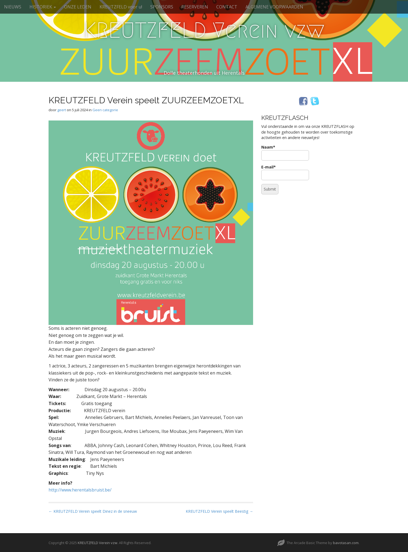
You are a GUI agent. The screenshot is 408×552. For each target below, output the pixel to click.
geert (61, 109)
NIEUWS (12, 7)
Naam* (285, 152)
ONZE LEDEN (77, 7)
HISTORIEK (42, 7)
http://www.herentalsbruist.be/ (80, 490)
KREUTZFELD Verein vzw (204, 30)
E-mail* (285, 172)
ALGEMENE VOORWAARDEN (274, 7)
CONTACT (226, 7)
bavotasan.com (346, 542)
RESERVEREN (194, 7)
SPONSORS (161, 7)
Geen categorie (105, 109)
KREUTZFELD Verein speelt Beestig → (219, 511)
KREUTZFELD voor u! (121, 7)
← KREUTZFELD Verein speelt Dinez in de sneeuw (93, 511)
